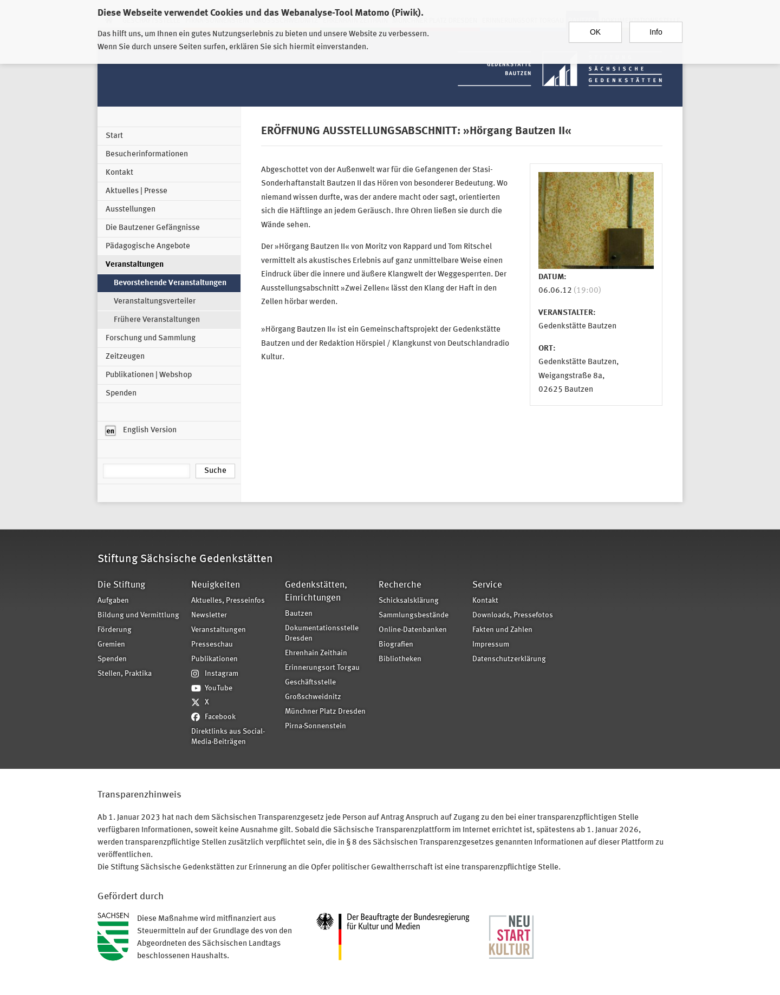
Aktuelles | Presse (136, 191)
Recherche (400, 585)
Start (114, 136)
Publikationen (214, 659)
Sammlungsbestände (413, 615)
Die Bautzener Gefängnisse (153, 228)
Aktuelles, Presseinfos (228, 600)
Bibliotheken (400, 659)
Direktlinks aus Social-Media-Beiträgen (228, 737)
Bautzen (299, 613)
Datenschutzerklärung (509, 659)
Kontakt (119, 173)
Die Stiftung (121, 585)
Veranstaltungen (135, 265)
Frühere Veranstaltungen (157, 320)
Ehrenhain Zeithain (316, 653)
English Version (141, 431)
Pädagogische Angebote (148, 246)
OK (595, 27)
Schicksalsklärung (409, 600)
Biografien (396, 644)
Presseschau (212, 644)
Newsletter (209, 615)
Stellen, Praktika (125, 673)
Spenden (121, 394)
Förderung (115, 630)
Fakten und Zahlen (502, 630)
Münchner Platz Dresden (325, 711)
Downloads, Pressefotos (512, 615)
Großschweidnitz (313, 697)
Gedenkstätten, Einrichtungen (316, 592)
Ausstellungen (130, 210)
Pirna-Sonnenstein (315, 726)
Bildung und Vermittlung (138, 615)
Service (487, 585)
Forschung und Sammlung (151, 338)
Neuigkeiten (215, 585)
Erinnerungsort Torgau (322, 667)
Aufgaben (113, 600)
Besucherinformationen (147, 154)
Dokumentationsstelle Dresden (322, 633)
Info (655, 27)
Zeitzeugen (125, 357)
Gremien (111, 644)
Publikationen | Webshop (149, 375)
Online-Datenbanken (413, 630)
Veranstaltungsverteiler (155, 302)
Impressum (490, 644)
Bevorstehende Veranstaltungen (170, 283)
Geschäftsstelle (310, 682)
